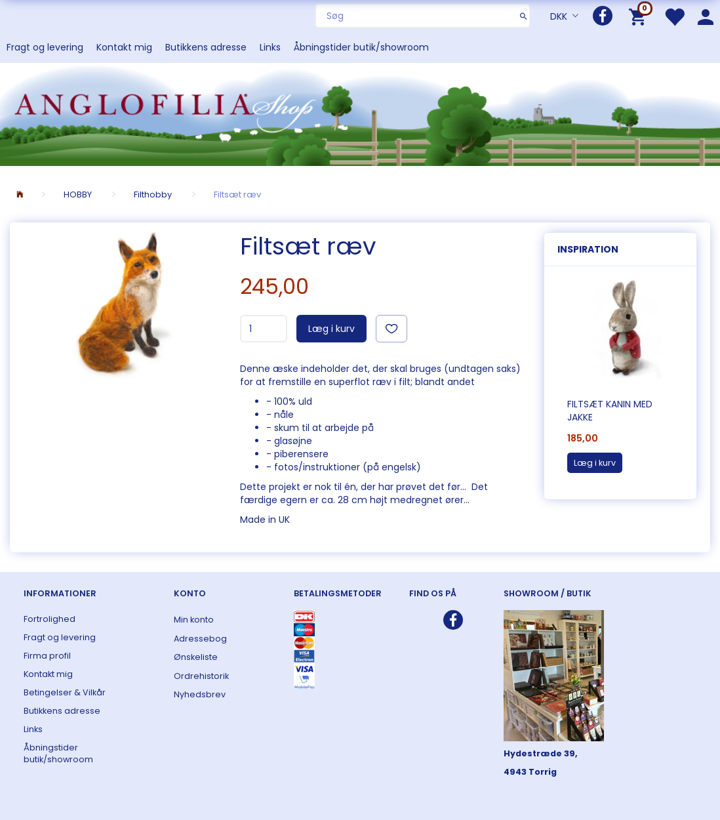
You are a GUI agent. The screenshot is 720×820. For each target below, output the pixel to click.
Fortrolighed (49, 619)
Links (270, 47)
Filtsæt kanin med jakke (609, 411)
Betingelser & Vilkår (65, 692)
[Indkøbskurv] (639, 16)
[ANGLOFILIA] (360, 113)
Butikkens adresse (206, 47)
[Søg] (523, 15)
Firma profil (47, 655)
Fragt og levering (45, 47)
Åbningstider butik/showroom (361, 47)
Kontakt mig (124, 47)
